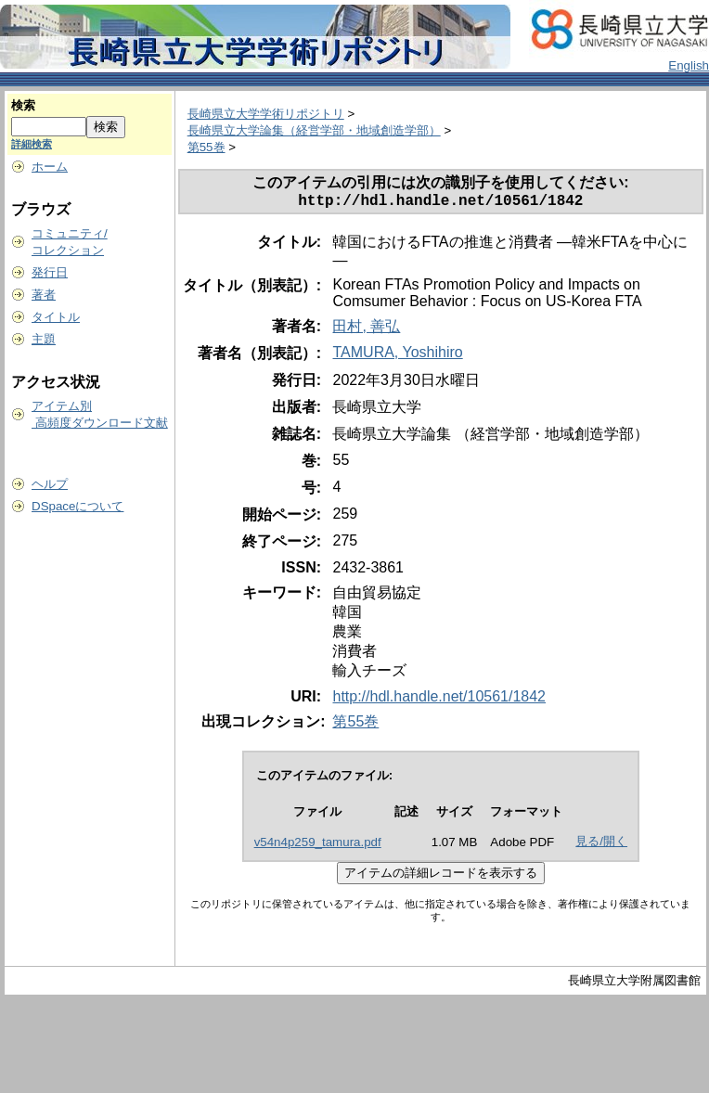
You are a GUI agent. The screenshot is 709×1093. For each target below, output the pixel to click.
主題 (44, 339)
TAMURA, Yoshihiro (397, 356)
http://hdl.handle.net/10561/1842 (439, 700)
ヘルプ (50, 484)
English (688, 65)
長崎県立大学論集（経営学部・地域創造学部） (314, 130)
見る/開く (601, 845)
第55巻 (206, 147)
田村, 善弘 (366, 330)
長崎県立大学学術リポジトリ (265, 114)
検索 (23, 105)
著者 (44, 295)
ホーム (50, 167)
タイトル (56, 317)
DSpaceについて (77, 506)
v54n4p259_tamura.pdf (317, 846)
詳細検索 (31, 143)
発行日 (50, 272)
